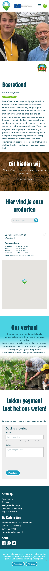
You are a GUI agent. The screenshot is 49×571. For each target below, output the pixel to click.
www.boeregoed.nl (11, 92)
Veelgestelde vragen (11, 505)
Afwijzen (31, 564)
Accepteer (18, 564)
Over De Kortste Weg (12, 508)
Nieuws (5, 502)
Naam (8, 432)
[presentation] (23, 463)
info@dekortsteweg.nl (12, 531)
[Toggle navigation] (39, 6)
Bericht (8, 445)
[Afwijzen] (46, 560)
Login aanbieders (10, 511)
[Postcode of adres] (24, 220)
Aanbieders (7, 499)
